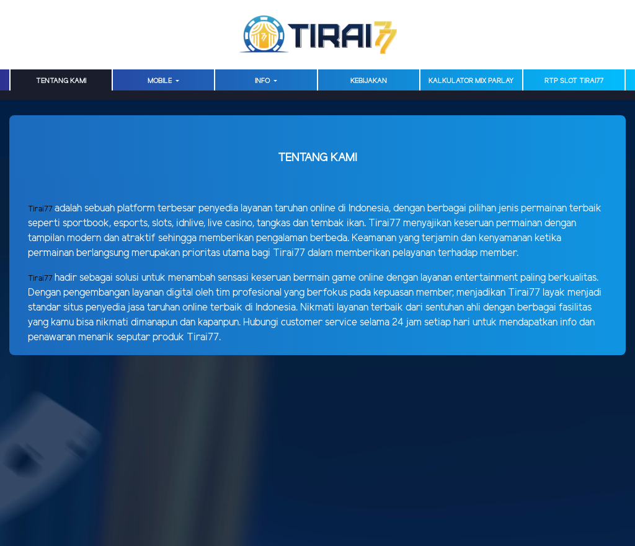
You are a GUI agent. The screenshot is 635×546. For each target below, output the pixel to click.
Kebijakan (368, 81)
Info (263, 81)
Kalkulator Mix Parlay (471, 81)
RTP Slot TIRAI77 (573, 81)
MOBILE (161, 81)
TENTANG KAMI (61, 81)
